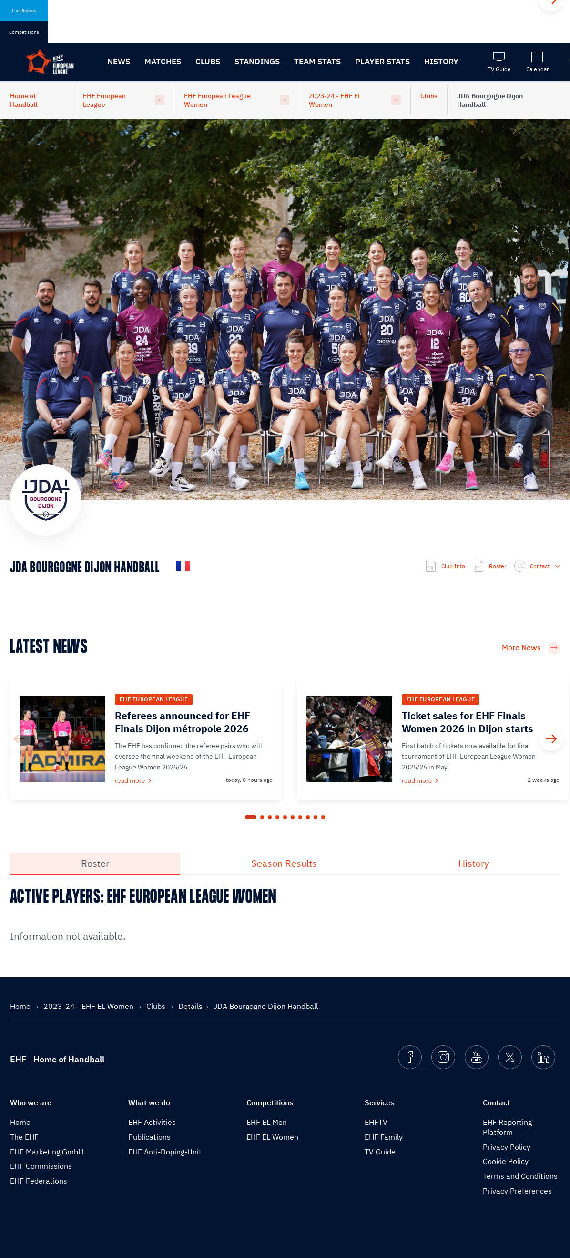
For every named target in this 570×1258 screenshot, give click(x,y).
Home (21, 1006)
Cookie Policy (506, 1161)
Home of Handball (24, 100)
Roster (489, 566)
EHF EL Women (272, 1137)
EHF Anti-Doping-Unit (165, 1151)
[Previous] (19, 739)
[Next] (551, 739)
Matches (162, 61)
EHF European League (104, 100)
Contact (537, 566)
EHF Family (384, 1137)
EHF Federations (38, 1180)
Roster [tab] (95, 863)
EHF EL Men (266, 1122)
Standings (257, 61)
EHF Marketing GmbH (46, 1151)
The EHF (24, 1137)
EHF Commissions (41, 1166)
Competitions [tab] (24, 32)
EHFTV (376, 1122)
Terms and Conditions (520, 1176)
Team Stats (317, 61)
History (441, 61)
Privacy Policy (506, 1147)
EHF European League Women (217, 100)
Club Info (445, 566)
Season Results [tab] (284, 863)
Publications (149, 1137)
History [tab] (473, 863)
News (118, 61)
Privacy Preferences (517, 1191)
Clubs (207, 61)
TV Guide (380, 1151)
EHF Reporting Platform (507, 1127)
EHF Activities (152, 1122)
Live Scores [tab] (24, 11)
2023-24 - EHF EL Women (335, 100)
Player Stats (382, 61)
